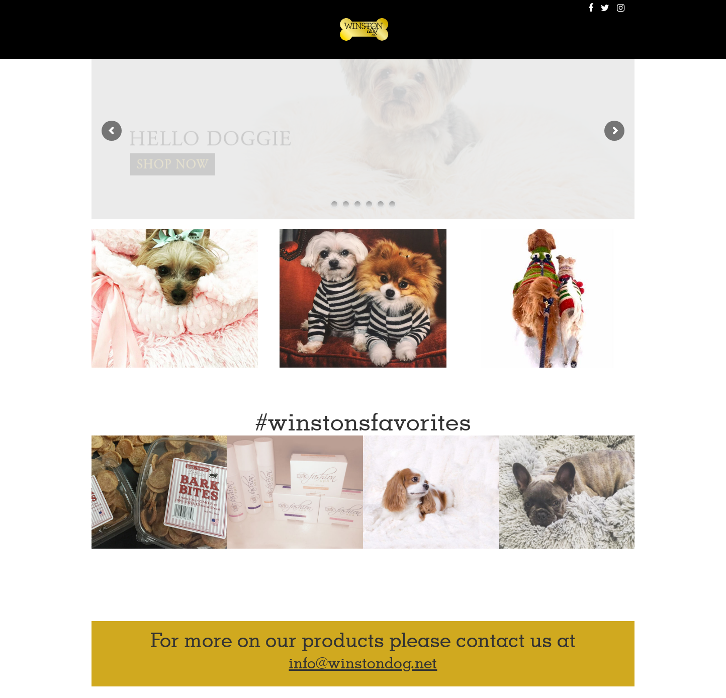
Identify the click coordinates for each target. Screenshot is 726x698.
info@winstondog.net (363, 663)
